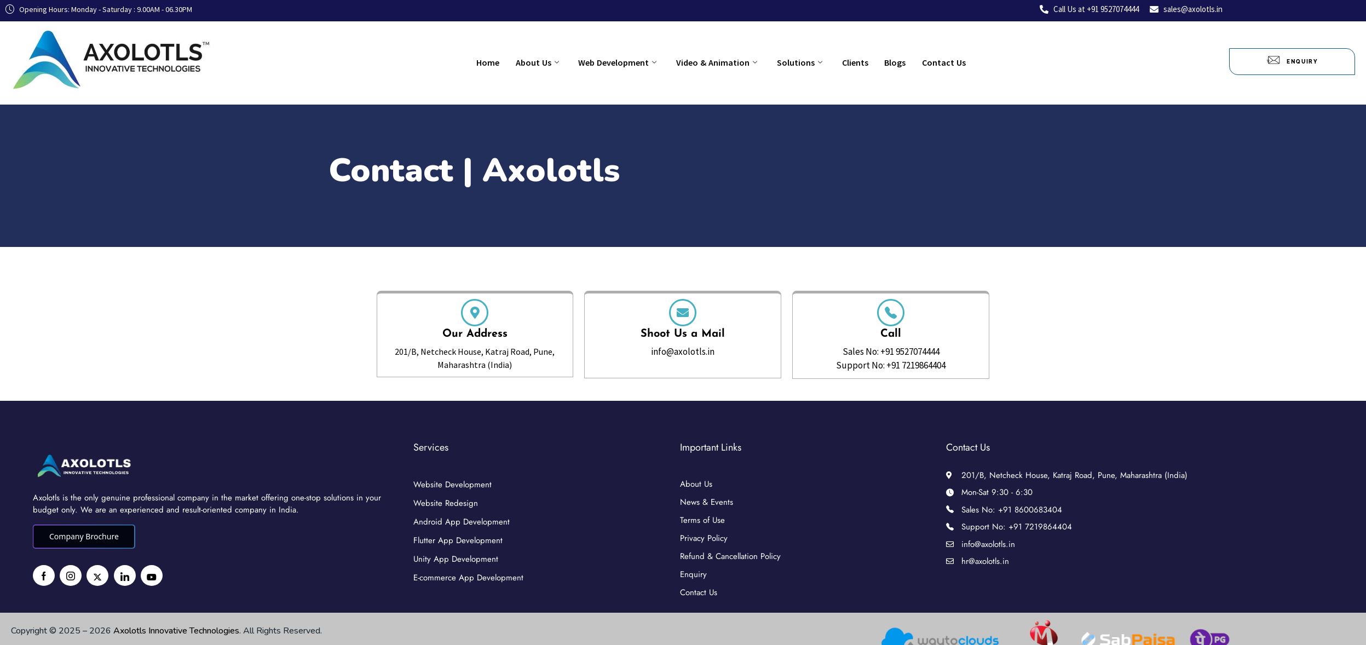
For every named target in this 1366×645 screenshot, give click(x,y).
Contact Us (911, 61)
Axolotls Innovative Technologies (176, 631)
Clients (839, 61)
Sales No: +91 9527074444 (891, 351)
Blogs (870, 61)
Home (511, 61)
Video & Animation (716, 61)
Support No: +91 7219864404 (891, 365)
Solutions (791, 61)
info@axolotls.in (682, 351)
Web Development (625, 61)
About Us (553, 61)
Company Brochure (84, 536)
